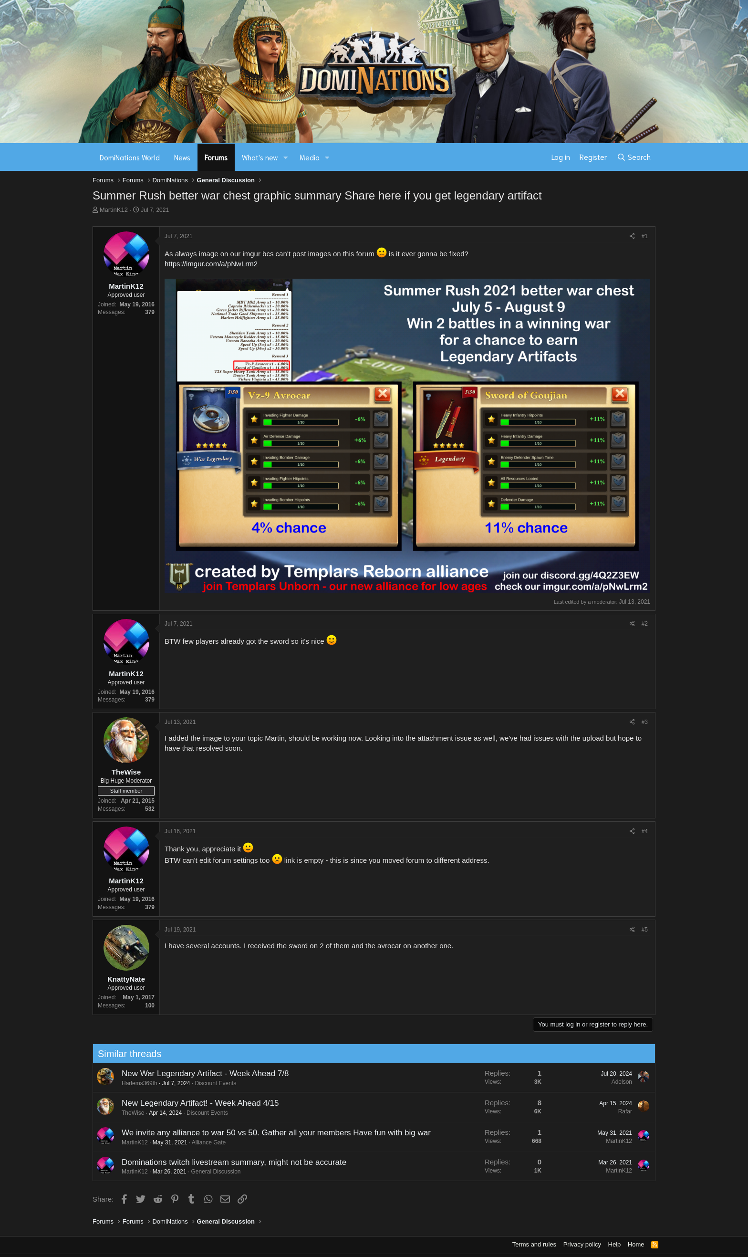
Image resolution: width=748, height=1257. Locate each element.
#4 (645, 831)
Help (614, 1244)
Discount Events (213, 1083)
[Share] (632, 236)
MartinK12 (114, 209)
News (182, 157)
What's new (260, 157)
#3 (645, 722)
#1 (645, 236)
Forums (216, 157)
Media (310, 157)
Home (636, 1244)
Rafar (622, 1111)
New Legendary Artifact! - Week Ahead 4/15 (197, 1103)
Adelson (619, 1082)
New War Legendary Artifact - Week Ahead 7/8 (202, 1073)
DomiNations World (130, 157)
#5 (645, 929)
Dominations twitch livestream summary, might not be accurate (231, 1162)
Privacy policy (582, 1244)
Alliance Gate (206, 1142)
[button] (285, 157)
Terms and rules (534, 1244)
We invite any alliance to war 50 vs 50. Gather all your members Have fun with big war (273, 1132)
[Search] (633, 157)
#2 (645, 623)
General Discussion (213, 1171)
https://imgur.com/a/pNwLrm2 (211, 264)
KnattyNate (126, 979)
